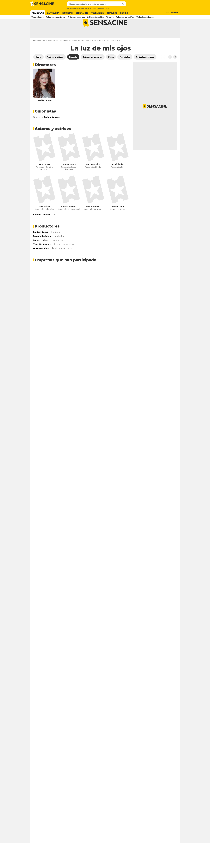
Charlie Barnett (68, 218)
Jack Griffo (44, 218)
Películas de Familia (72, 52)
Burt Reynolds (93, 176)
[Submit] (122, 4)
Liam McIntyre (69, 176)
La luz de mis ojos (89, 52)
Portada (36, 52)
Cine (43, 52)
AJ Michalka (118, 176)
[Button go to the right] (175, 68)
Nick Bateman (93, 218)
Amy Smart (44, 176)
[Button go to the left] (170, 68)
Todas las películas (54, 52)
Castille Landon (44, 112)
